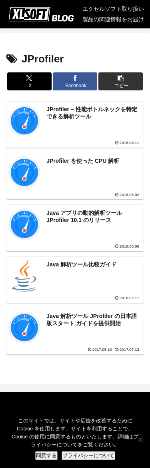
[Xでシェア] (29, 81)
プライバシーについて (88, 455)
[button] (120, 81)
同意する (46, 455)
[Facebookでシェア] (75, 81)
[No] (140, 440)
